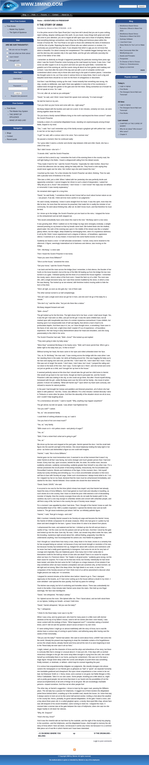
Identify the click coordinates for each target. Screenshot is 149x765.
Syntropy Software (126, 39)
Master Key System (16, 29)
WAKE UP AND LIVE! (17, 120)
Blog (25, 15)
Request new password (19, 96)
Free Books (11, 26)
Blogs (9, 133)
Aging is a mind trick (127, 67)
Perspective (124, 59)
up (74, 733)
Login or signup (125, 86)
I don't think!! (12, 57)
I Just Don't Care (126, 42)
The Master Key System (18, 111)
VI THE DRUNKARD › (102, 733)
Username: (18, 79)
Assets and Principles (127, 56)
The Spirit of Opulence (18, 32)
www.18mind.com (42, 4)
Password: (17, 86)
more (143, 70)
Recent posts (12, 139)
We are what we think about (18, 53)
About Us (65, 15)
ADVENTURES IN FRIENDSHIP (56, 21)
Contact (55, 15)
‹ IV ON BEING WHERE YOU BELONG (49, 734)
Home (39, 21)
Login (96, 741)
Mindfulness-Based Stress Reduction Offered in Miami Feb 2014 (131, 28)
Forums (44, 15)
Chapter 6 (123, 134)
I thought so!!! (12, 61)
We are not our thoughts (17, 50)
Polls (34, 15)
